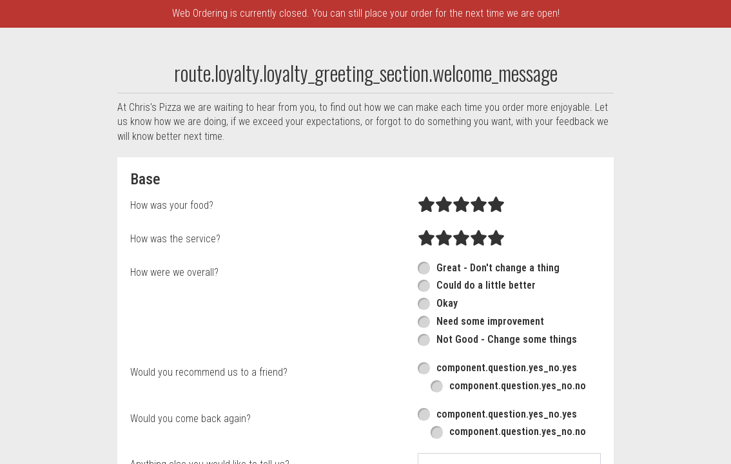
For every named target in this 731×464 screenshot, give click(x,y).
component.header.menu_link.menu (182, 41)
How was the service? (175, 321)
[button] (44, 55)
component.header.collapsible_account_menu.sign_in (348, 69)
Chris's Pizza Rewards (154, 69)
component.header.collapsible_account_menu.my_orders (414, 41)
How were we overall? (174, 355)
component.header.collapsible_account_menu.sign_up (229, 96)
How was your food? (171, 288)
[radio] (426, 288)
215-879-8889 (693, 41)
